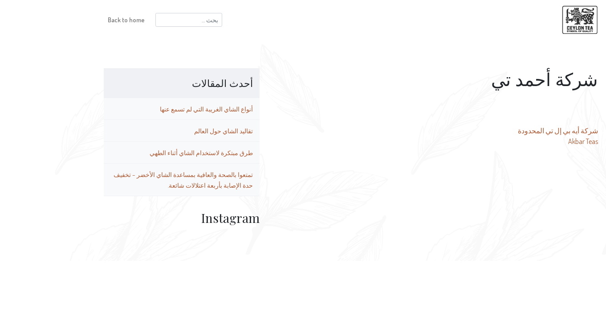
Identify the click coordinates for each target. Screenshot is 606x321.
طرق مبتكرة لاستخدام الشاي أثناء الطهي (153, 152)
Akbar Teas (535, 141)
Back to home (78, 20)
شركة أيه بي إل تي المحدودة (510, 130)
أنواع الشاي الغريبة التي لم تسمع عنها (158, 109)
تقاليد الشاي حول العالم (175, 131)
